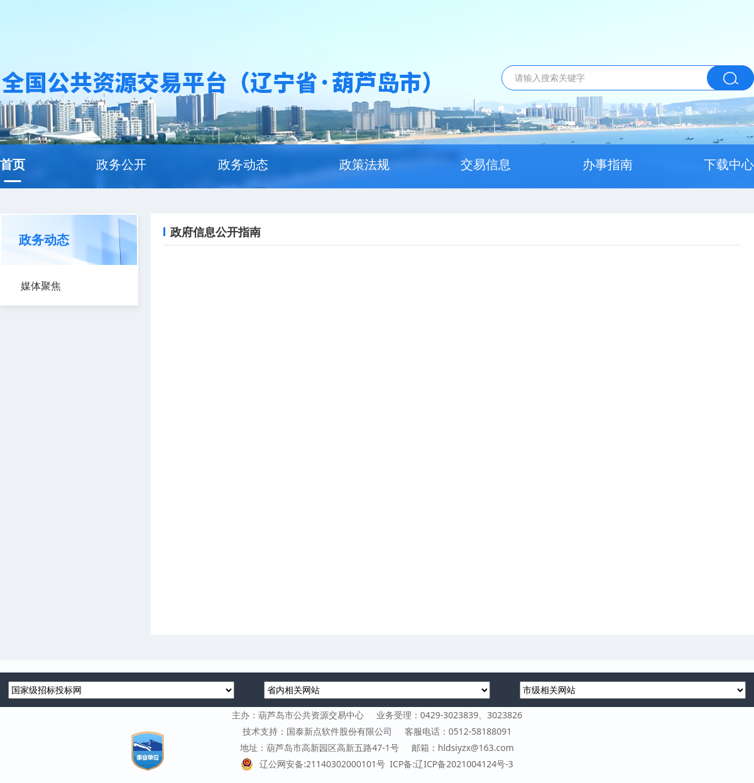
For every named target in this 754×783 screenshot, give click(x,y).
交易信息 (486, 164)
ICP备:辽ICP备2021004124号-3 (451, 764)
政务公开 (121, 164)
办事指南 (607, 164)
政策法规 (364, 164)
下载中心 (729, 164)
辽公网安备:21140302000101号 (315, 764)
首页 (12, 164)
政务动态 (243, 164)
